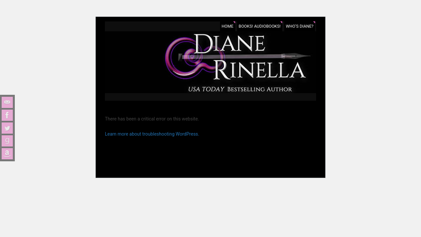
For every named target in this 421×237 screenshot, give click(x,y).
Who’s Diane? (299, 26)
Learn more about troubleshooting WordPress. (152, 134)
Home (228, 26)
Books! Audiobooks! (260, 26)
